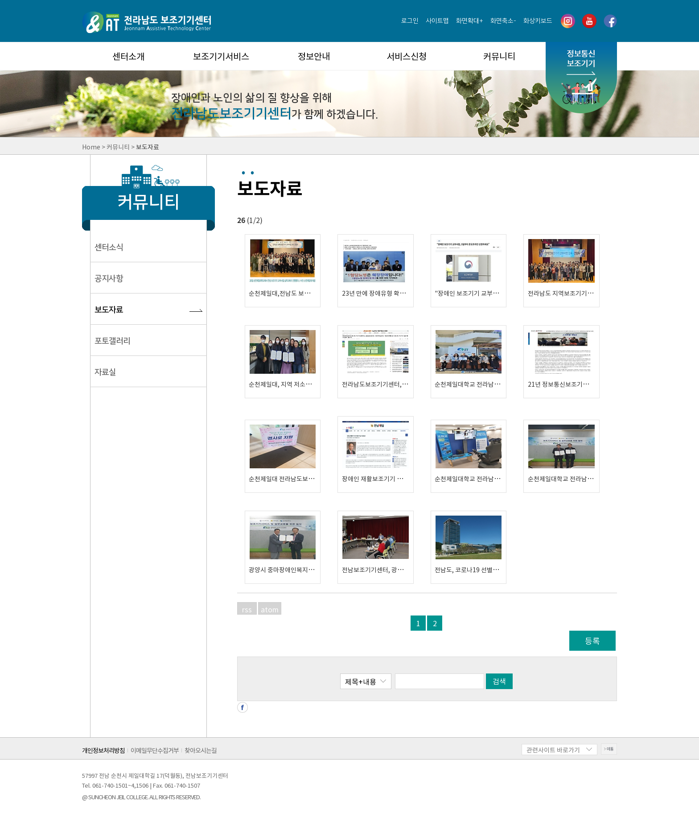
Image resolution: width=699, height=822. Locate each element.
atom (270, 609)
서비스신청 (407, 56)
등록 (592, 641)
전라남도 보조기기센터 (146, 22)
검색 (499, 681)
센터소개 (128, 56)
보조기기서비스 (221, 56)
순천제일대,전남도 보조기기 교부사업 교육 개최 (310, 293)
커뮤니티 (499, 56)
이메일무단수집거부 (155, 750)
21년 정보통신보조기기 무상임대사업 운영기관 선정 (595, 384)
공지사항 (109, 278)
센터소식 (109, 247)
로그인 (410, 21)
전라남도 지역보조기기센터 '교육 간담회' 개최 (587, 293)
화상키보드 (537, 21)
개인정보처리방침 (103, 750)
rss (247, 609)
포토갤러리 (112, 341)
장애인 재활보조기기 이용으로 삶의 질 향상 (397, 478)
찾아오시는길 (201, 750)
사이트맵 (437, 21)
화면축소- (503, 21)
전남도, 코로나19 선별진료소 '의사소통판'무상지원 (501, 569)
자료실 (105, 372)
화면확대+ (469, 21)
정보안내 (314, 56)
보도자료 (109, 310)
